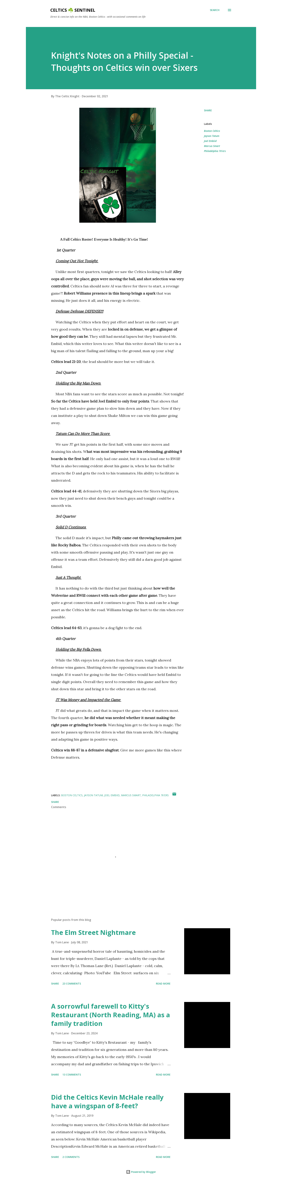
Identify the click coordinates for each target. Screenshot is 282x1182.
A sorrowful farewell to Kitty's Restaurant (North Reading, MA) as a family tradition (110, 1015)
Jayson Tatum (211, 136)
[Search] (214, 10)
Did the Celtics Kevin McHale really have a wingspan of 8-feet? (107, 1101)
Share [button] (208, 110)
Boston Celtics (212, 131)
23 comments (71, 983)
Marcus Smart (212, 146)
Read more (163, 983)
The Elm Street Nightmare (93, 932)
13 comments (71, 1074)
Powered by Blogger (141, 1172)
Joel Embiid (210, 141)
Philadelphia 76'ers (215, 151)
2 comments (70, 1157)
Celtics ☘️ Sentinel (72, 10)
